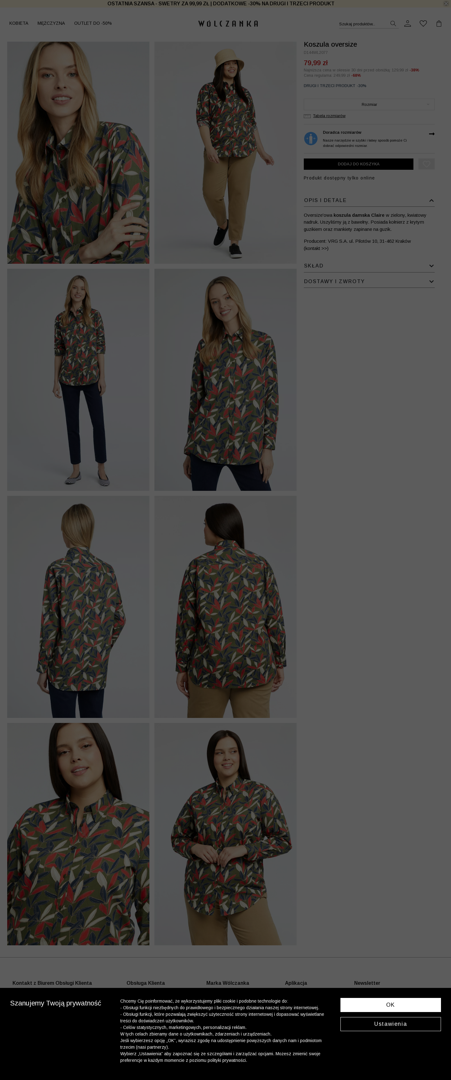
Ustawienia (390, 1024)
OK (390, 1005)
